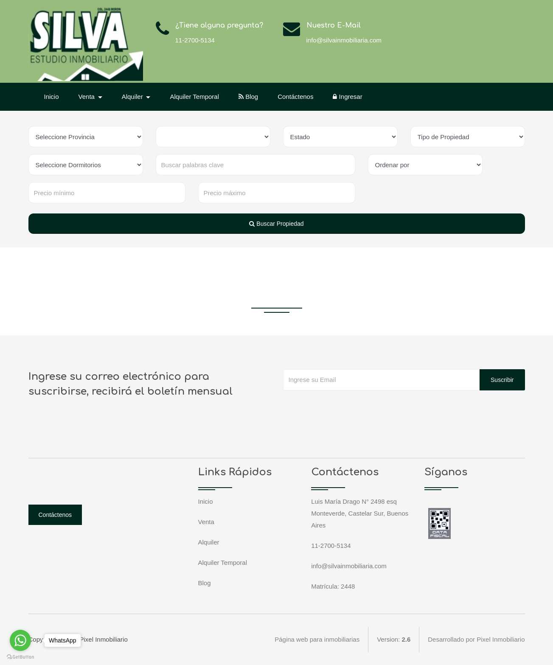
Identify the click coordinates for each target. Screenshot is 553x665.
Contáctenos (295, 96)
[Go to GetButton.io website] (20, 656)
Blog (248, 96)
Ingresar (347, 96)
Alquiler (208, 542)
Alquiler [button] (133, 96)
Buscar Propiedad (276, 223)
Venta (206, 521)
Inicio (51, 96)
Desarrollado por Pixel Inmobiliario (476, 639)
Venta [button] (88, 96)
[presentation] (347, 407)
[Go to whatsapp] (20, 640)
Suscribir (502, 379)
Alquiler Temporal (194, 96)
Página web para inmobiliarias (317, 639)
